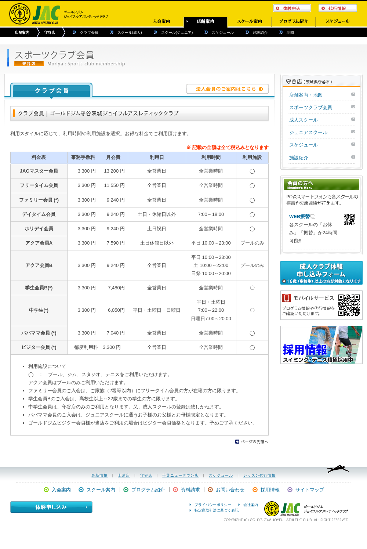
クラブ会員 (89, 32)
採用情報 (270, 489)
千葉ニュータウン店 (180, 475)
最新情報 (99, 475)
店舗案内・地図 (306, 95)
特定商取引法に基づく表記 (217, 510)
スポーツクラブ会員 (310, 107)
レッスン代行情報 (259, 475)
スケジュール (223, 32)
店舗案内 (22, 32)
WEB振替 (299, 216)
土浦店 (124, 475)
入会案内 (61, 489)
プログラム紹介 (148, 489)
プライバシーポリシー (213, 505)
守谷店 (49, 32)
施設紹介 (260, 32)
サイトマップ (309, 489)
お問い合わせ (230, 489)
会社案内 (250, 505)
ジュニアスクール (308, 132)
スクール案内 (101, 489)
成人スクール (303, 120)
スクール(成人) (129, 32)
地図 (290, 32)
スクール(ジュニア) (177, 32)
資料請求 (190, 489)
